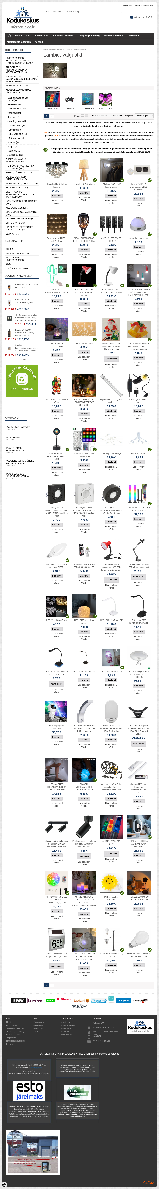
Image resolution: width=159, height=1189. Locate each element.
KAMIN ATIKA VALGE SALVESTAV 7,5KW (25, 301)
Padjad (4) (12, 146)
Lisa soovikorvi (57, 200)
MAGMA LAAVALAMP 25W (111, 842)
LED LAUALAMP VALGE (111, 620)
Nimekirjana (82, 115)
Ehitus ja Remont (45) (18, 223)
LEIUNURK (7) (13, 234)
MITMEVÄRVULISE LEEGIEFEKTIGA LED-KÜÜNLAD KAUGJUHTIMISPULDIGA (84, 901)
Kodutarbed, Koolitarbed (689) (21, 202)
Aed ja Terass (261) (17, 207)
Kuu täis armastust (22, 428)
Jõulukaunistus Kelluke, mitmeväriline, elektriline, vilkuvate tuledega (139, 346)
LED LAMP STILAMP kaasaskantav (111, 185)
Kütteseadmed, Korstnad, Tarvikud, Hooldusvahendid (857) (19, 60)
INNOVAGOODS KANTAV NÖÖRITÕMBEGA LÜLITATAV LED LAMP (138, 292)
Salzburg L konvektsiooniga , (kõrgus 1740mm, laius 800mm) (26, 348)
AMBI (8, 264)
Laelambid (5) (15, 129)
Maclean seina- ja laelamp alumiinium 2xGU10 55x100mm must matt (56, 844)
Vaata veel (21, 360)
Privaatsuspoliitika (113, 35)
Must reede (22, 438)
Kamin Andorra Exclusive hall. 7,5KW (26, 285)
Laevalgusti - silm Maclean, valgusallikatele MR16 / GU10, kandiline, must (56, 511)
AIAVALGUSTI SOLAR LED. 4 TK (111, 239)
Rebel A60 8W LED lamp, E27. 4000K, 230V (138, 955)
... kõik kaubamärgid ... (19, 268)
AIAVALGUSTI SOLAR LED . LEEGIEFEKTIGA (84, 239)
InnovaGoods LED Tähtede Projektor (56, 344)
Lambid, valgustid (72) (18, 121)
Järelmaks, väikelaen (63, 35)
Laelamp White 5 (138, 453)
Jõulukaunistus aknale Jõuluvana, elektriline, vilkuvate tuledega (111, 346)
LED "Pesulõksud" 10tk (56, 620)
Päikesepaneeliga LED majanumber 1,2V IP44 (56, 955)
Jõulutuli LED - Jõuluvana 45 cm (56, 400)
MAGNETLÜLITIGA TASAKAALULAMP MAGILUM (139, 844)
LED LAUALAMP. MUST (84, 671)
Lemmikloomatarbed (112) (21, 218)
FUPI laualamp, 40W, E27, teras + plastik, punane (84, 292)
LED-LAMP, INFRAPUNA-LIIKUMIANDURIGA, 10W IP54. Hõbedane (84, 728)
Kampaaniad (41, 35)
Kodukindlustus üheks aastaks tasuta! (22, 463)
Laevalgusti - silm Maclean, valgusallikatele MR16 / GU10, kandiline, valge (84, 511)
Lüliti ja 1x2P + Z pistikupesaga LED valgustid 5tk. (138, 187)
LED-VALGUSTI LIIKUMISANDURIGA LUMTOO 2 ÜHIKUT (56, 787)
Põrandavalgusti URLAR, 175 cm (111, 955)
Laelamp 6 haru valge (111, 453)
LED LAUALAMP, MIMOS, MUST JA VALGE (56, 672)
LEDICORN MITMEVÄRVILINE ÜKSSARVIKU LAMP (84, 787)
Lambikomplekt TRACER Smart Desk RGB (138, 508)
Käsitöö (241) (13, 151)
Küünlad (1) (13, 142)
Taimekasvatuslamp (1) (20, 138)
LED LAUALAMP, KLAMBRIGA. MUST (138, 621)
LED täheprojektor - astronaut (57, 726)
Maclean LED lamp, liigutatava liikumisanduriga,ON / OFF (138, 788)
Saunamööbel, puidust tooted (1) (18, 99)
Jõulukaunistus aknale (84, 343)
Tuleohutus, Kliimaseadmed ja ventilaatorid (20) (16, 70)
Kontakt (39, 42)
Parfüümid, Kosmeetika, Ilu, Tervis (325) (20, 167)
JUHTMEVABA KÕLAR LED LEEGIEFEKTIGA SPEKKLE (84, 402)
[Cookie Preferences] (4, 1184)
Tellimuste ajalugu (68, 1025)
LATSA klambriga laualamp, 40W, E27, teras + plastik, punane (111, 567)
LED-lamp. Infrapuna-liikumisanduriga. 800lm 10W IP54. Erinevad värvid (138, 729)
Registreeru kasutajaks (143, 6)
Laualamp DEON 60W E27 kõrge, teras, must (139, 565)
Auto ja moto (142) (17, 85)
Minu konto (65, 1022)
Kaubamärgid (38, 1022)
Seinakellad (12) (15, 104)
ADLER (9, 249)
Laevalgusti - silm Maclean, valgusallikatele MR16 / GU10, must (111, 510)
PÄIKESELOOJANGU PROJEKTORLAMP (139, 898)
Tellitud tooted (66, 1028)
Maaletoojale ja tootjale (19, 42)
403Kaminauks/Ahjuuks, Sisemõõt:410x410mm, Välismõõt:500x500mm (26, 318)
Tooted (18, 35)
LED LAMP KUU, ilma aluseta (84, 621)
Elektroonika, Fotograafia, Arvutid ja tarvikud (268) (20, 194)
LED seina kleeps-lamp (111, 671)
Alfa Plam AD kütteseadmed (15, 258)
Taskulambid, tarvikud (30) (22, 183)
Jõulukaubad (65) (15, 155)
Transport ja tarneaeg (88, 35)
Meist (28, 35)
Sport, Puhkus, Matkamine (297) (21, 213)
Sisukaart (37, 1031)
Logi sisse (127, 6)
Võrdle (56, 203)
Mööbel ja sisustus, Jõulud (60, 49)
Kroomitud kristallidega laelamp (56, 185)
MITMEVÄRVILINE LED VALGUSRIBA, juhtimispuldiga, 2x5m (56, 900)
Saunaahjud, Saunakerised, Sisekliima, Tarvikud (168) (21, 79)
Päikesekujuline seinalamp (111, 898)
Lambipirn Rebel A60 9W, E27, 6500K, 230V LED (84, 565)
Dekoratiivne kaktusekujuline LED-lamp (56, 290)
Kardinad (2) (13, 117)
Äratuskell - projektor (138, 238)
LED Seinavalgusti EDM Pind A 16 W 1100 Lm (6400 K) (139, 674)
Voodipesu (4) (14, 113)
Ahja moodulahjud (17, 253)
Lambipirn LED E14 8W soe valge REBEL (56, 565)
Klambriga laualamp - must (138, 400)
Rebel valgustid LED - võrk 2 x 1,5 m (56, 239)
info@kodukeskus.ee (101, 1041)
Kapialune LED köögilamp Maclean (111, 400)
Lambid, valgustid (79, 49)
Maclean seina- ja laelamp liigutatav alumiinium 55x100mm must (84, 844)
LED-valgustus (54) (18, 134)
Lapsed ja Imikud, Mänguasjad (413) (16, 178)
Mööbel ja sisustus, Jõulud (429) (18, 91)
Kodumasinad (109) (17, 187)
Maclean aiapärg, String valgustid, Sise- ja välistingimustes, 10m (111, 787)
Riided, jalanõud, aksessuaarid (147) (17, 160)
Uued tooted (38, 1028)
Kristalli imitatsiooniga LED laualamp (84, 454)
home (45, 49)
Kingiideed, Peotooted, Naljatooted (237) (20, 228)
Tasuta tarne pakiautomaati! (22, 450)
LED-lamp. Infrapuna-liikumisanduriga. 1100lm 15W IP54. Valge (111, 728)
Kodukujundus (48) (16, 108)
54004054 (97, 1036)
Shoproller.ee (148, 1182)
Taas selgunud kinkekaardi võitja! (22, 475)
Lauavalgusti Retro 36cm (84, 184)
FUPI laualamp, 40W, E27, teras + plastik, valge (111, 290)
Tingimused (133, 35)
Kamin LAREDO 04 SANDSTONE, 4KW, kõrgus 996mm (24, 333)
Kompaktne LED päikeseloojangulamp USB (56, 456)
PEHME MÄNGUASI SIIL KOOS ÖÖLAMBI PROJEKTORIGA (84, 957)
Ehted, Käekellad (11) (19, 172)
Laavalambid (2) (17, 125)
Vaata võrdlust (66, 1035)
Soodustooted (39, 1025)
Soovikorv (65, 1031)
